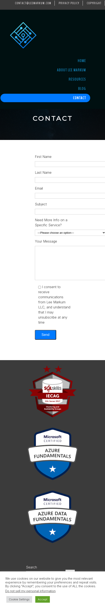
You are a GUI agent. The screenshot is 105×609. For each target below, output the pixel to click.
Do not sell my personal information (30, 591)
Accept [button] (42, 599)
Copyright (94, 3)
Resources (77, 79)
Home (82, 60)
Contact (79, 97)
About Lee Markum (71, 70)
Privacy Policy (69, 3)
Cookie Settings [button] (19, 599)
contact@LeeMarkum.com (33, 3)
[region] (52, 124)
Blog (82, 88)
